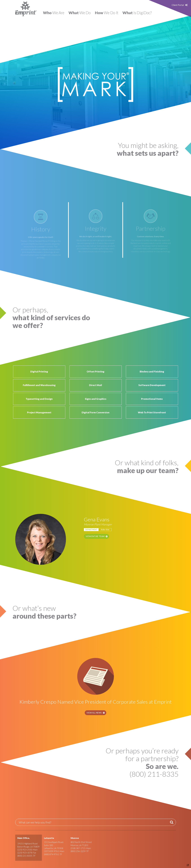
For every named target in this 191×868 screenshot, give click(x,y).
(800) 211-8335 (24, 855)
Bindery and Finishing (152, 371)
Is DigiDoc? (137, 12)
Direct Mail (95, 385)
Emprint (26, 8)
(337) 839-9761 (51, 851)
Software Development (151, 385)
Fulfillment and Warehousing (39, 385)
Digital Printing (39, 371)
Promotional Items (152, 398)
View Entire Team (95, 536)
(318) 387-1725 (78, 848)
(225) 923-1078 (24, 852)
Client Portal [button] (178, 5)
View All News (94, 712)
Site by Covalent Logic (180, 865)
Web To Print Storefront (152, 412)
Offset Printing (95, 371)
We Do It (106, 12)
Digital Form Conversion (95, 412)
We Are (53, 12)
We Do (80, 12)
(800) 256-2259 (78, 851)
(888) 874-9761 (51, 854)
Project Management (39, 412)
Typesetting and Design (39, 398)
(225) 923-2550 (24, 849)
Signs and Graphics (95, 398)
